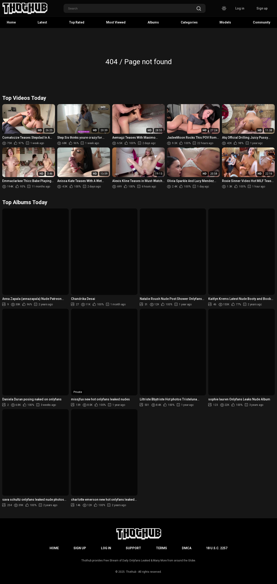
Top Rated (76, 22)
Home (11, 22)
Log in (239, 8)
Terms (161, 548)
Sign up (262, 8)
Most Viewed (116, 22)
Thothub (131, 571)
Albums (153, 22)
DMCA (186, 548)
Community (261, 22)
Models (225, 22)
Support (133, 548)
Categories (189, 22)
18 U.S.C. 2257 (216, 548)
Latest (42, 22)
